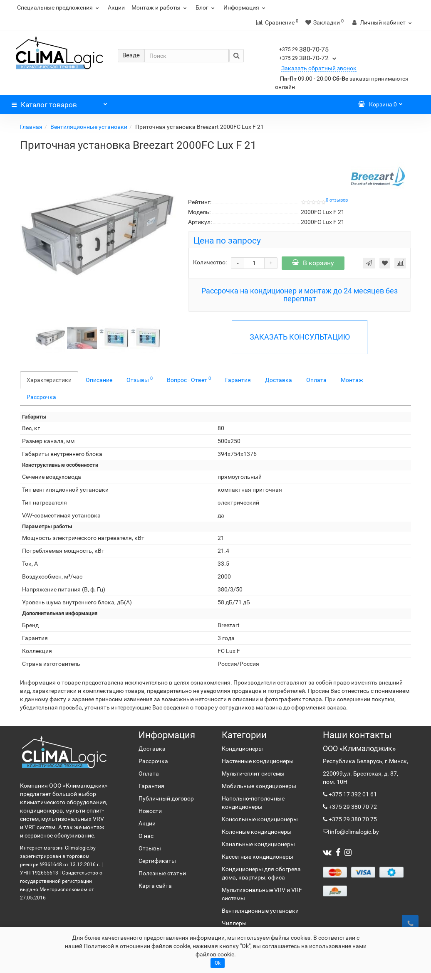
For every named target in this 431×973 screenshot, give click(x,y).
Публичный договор (166, 798)
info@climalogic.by (354, 831)
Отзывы (139, 379)
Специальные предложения (59, 7)
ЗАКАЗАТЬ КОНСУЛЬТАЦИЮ (300, 337)
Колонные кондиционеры (257, 831)
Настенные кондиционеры (258, 761)
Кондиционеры (242, 748)
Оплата (316, 380)
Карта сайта (155, 885)
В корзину (313, 263)
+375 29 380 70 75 (352, 819)
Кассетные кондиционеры (257, 856)
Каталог (59, 102)
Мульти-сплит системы (253, 773)
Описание (99, 380)
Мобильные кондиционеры (259, 786)
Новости (150, 811)
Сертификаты (157, 860)
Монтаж (352, 380)
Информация (245, 7)
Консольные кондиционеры (260, 819)
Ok (217, 963)
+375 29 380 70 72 (352, 806)
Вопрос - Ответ (189, 379)
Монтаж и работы (160, 7)
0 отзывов (337, 200)
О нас (146, 836)
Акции (116, 7)
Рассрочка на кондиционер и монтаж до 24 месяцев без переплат (299, 294)
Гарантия (238, 380)
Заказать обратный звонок (319, 68)
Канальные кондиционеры (258, 844)
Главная (31, 126)
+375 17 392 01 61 (352, 794)
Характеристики (49, 380)
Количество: (210, 262)
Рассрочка (41, 397)
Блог (206, 7)
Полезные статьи (162, 873)
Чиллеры (234, 923)
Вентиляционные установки (88, 126)
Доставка (278, 380)
